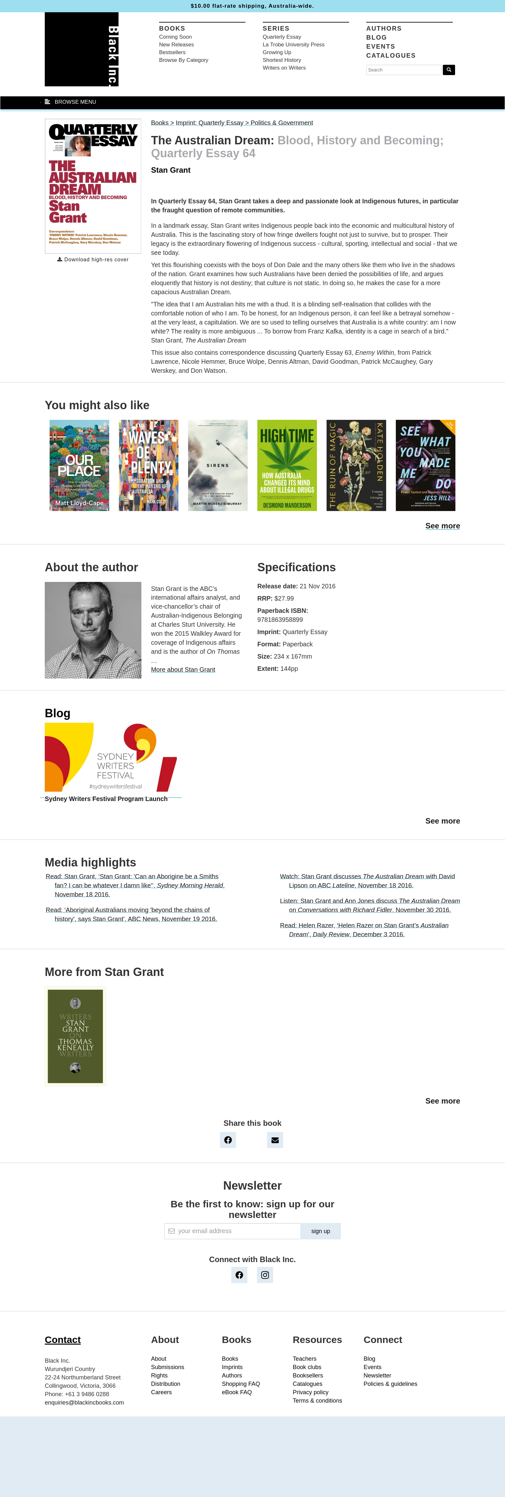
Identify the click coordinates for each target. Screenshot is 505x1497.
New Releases (176, 45)
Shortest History (282, 60)
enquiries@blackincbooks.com (84, 1402)
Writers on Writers (284, 68)
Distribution (165, 1384)
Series (276, 28)
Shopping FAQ (241, 1384)
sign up (320, 1231)
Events (380, 46)
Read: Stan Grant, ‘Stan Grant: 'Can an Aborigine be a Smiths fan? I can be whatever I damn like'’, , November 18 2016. (135, 885)
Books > (162, 122)
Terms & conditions (317, 1400)
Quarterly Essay (282, 37)
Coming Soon (175, 37)
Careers (161, 1392)
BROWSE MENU (70, 102)
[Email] (232, 1231)
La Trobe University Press (294, 45)
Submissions (167, 1367)
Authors (384, 28)
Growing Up (277, 52)
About (159, 1359)
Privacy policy (311, 1392)
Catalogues (391, 55)
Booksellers (308, 1375)
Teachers (305, 1359)
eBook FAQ (237, 1392)
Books (172, 28)
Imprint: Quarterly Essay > (213, 122)
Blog (376, 37)
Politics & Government (282, 122)
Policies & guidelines (390, 1384)
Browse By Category (183, 60)
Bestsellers (172, 52)
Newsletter (377, 1375)
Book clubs (307, 1367)
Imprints (232, 1367)
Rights (159, 1375)
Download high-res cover (93, 259)
